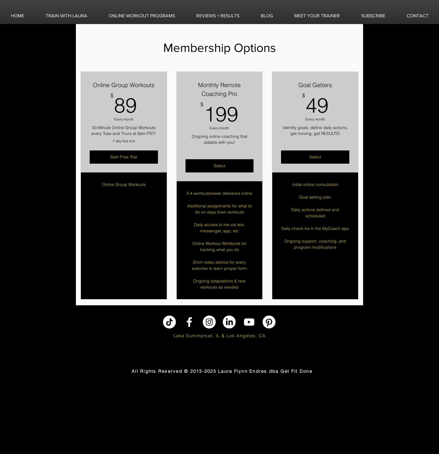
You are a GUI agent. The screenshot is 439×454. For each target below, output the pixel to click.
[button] (66, 16)
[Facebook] (189, 322)
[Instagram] (209, 322)
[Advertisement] (36, 416)
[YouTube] (249, 322)
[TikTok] (169, 322)
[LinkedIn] (229, 322)
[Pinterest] (269, 322)
